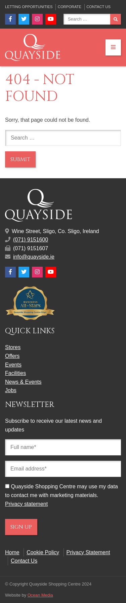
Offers (12, 356)
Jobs (10, 390)
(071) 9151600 (30, 239)
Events (13, 365)
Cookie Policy (43, 552)
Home (12, 552)
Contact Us (98, 7)
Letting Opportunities (29, 7)
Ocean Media (40, 595)
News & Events (23, 382)
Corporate (69, 7)
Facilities (15, 373)
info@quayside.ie (33, 257)
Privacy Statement (88, 552)
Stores (12, 347)
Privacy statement (26, 504)
